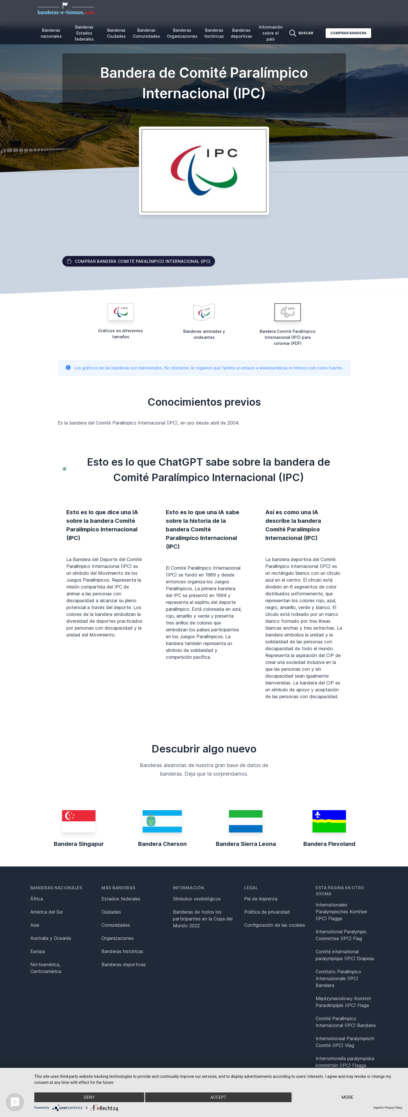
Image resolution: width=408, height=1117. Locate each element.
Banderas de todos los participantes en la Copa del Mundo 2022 (202, 918)
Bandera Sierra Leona (246, 843)
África (36, 899)
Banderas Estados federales (84, 33)
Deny (89, 1097)
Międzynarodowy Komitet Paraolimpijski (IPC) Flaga (343, 1002)
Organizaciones (117, 938)
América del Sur (46, 912)
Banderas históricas (214, 33)
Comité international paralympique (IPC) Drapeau (345, 955)
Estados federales (120, 899)
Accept (218, 1097)
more (347, 1097)
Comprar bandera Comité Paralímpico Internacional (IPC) (139, 261)
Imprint (378, 1107)
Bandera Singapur (79, 843)
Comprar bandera (348, 33)
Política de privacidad (267, 912)
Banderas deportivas (241, 33)
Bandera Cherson (162, 843)
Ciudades (111, 912)
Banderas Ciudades (116, 33)
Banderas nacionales (51, 33)
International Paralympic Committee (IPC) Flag (341, 935)
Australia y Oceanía (50, 938)
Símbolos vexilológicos (197, 899)
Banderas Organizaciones (182, 33)
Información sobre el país (270, 33)
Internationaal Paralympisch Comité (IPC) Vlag (345, 1042)
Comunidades (115, 925)
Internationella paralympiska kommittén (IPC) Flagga (345, 1062)
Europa (37, 951)
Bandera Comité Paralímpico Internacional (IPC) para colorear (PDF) (288, 337)
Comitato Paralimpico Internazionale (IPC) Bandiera (338, 978)
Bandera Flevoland (329, 843)
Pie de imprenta (260, 899)
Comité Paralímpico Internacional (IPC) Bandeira (346, 1022)
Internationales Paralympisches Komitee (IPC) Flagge (341, 911)
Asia (34, 925)
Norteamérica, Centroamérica (45, 968)
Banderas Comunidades (146, 33)
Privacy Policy (393, 1107)
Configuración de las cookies (274, 925)
